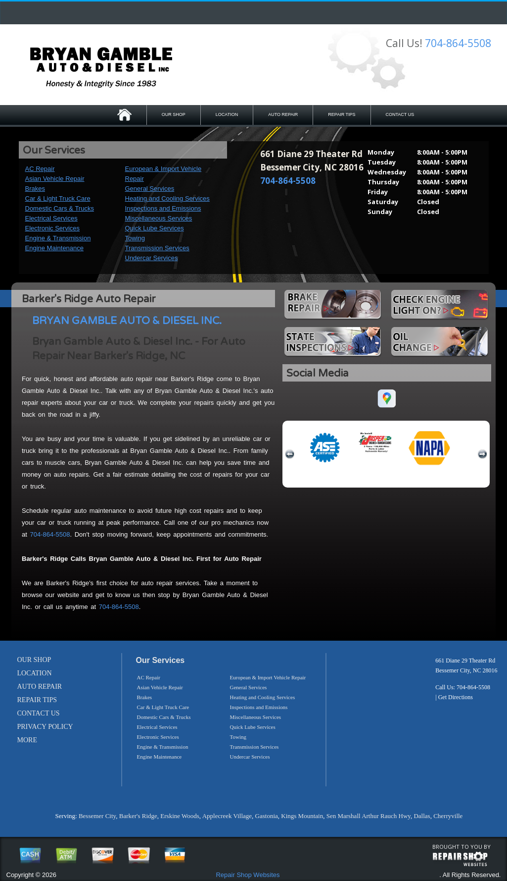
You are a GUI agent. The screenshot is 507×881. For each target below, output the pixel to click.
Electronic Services (52, 228)
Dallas (422, 816)
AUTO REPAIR (283, 114)
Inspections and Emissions (163, 208)
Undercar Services (151, 258)
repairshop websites (460, 859)
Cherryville (447, 816)
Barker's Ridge (138, 816)
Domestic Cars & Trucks (59, 208)
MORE (27, 740)
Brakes (35, 188)
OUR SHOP (173, 114)
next (482, 454)
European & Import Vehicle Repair (268, 677)
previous (290, 454)
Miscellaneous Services (158, 218)
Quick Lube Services (154, 228)
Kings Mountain (302, 816)
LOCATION (227, 114)
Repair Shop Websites (247, 875)
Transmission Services (157, 248)
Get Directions (455, 697)
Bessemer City (97, 816)
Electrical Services (51, 218)
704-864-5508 (458, 43)
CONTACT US (400, 114)
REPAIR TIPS (341, 114)
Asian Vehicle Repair (55, 178)
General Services (150, 188)
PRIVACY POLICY (45, 726)
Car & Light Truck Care (58, 198)
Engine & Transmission (58, 238)
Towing (135, 238)
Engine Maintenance (54, 248)
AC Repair (40, 168)
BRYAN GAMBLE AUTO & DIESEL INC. (127, 321)
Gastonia (266, 816)
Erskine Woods (179, 816)
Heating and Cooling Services (167, 198)
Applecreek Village (227, 816)
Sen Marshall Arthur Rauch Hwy (368, 816)
